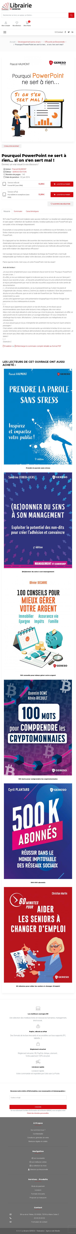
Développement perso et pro (29, 42)
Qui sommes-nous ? (38, 1130)
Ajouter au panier (62, 184)
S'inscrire (38, 1107)
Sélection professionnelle (38, 1169)
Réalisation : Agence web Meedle (48, 1231)
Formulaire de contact (39, 1222)
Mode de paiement (38, 1186)
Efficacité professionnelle (55, 42)
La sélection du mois (38, 1166)
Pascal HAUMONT (19, 169)
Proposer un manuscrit (38, 1198)
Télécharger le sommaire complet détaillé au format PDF (38, 346)
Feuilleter (7, 346)
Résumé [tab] (7, 211)
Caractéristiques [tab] (32, 211)
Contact (59, 32)
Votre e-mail (15, 1098)
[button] (6, 24)
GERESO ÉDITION (19, 172)
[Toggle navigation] (5, 32)
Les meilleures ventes (38, 1162)
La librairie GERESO (28, 1231)
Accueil (12, 42)
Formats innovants (38, 1194)
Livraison (38, 1190)
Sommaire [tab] (18, 211)
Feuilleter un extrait (11, 146)
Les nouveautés (38, 1158)
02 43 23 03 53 (39, 1218)
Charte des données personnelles (38, 1113)
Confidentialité (38, 1134)
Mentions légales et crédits (38, 1141)
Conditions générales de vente (38, 1138)
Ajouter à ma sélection (60, 204)
